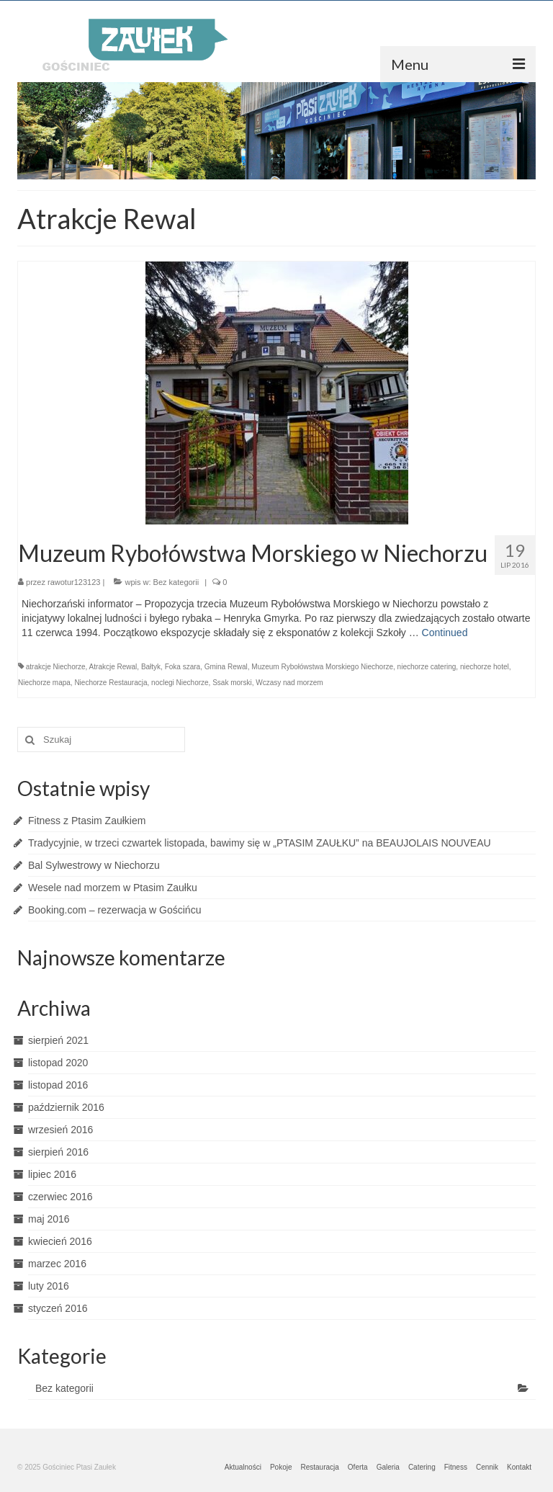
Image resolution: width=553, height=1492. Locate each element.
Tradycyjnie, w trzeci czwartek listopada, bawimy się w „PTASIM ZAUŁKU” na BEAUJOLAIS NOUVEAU (259, 843)
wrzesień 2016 (60, 1129)
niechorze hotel (484, 667)
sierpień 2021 (58, 1040)
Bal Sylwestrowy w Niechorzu (94, 865)
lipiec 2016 (52, 1174)
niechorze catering (427, 667)
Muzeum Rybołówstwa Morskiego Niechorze (322, 667)
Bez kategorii (176, 582)
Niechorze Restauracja (110, 683)
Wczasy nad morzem (289, 683)
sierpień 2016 (58, 1152)
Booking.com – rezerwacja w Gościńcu (114, 910)
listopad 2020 (58, 1062)
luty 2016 (48, 1286)
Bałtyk (151, 667)
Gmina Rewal (226, 667)
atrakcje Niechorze (56, 667)
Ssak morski (231, 683)
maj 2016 (49, 1219)
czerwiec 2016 (60, 1196)
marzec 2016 (57, 1263)
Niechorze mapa (44, 683)
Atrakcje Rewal (113, 667)
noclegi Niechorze (180, 683)
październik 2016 (66, 1107)
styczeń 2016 (58, 1308)
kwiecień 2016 (60, 1241)
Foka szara (182, 667)
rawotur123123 (74, 582)
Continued (445, 632)
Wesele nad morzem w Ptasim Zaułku (112, 887)
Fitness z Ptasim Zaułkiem (86, 820)
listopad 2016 (58, 1085)
